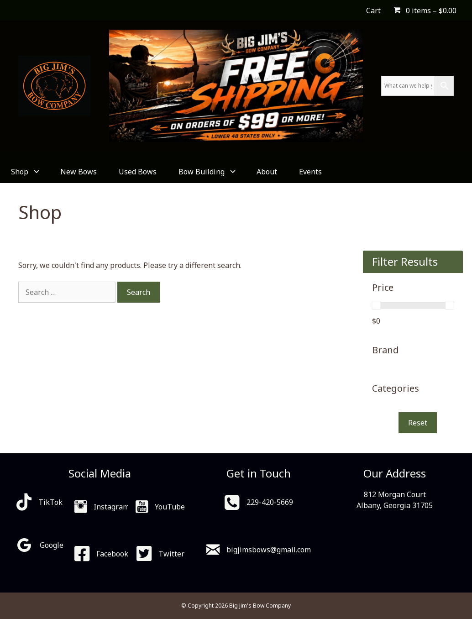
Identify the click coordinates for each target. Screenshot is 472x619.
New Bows (78, 172)
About (267, 172)
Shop (24, 171)
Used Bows (137, 172)
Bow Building (206, 171)
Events (310, 172)
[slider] (376, 305)
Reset (417, 423)
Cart (373, 10)
